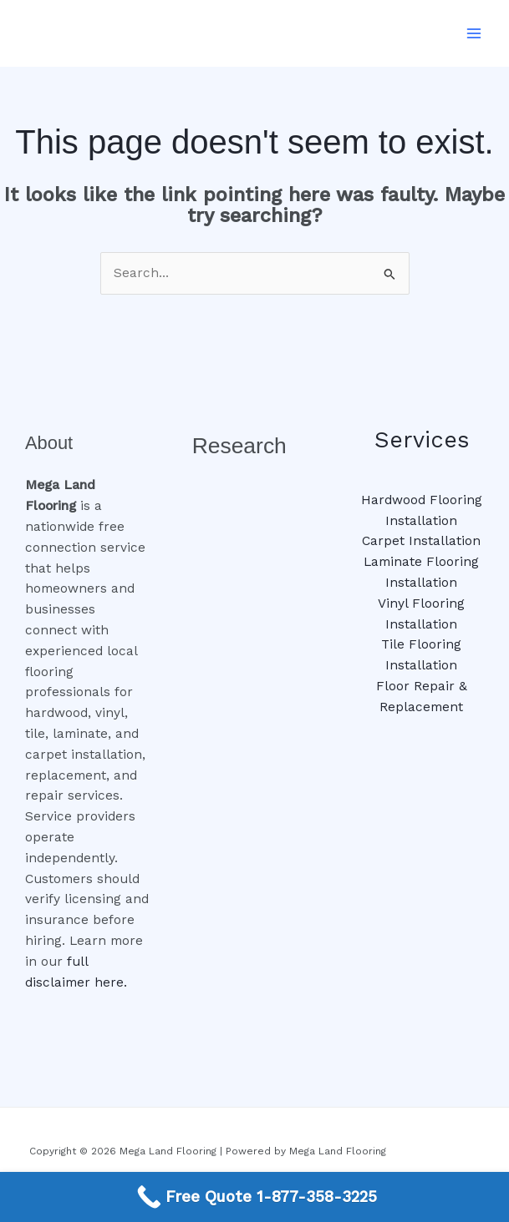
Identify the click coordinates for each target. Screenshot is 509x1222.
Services (421, 440)
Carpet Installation (421, 540)
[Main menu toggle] (474, 33)
